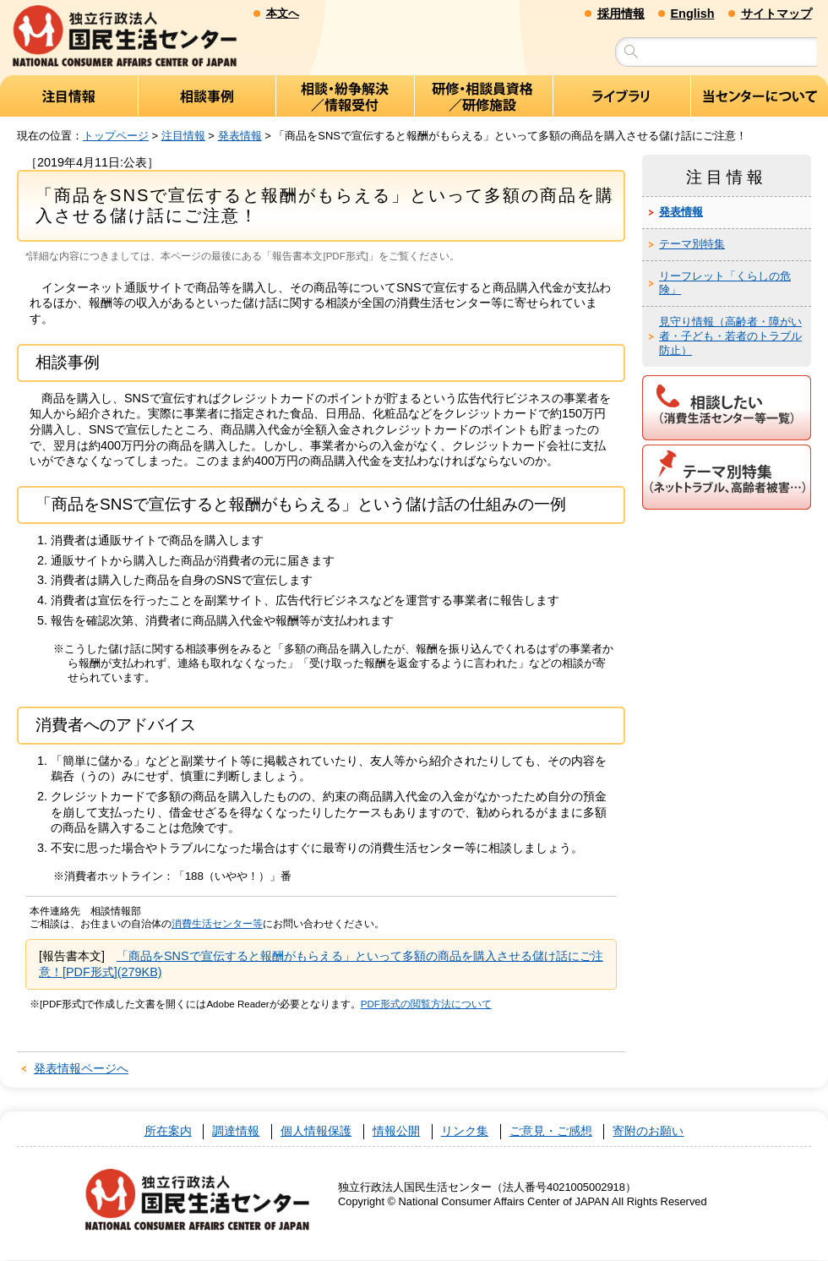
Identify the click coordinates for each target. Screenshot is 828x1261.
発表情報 (240, 135)
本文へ (282, 13)
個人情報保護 (316, 1132)
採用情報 (621, 13)
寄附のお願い (648, 1132)
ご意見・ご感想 (550, 1132)
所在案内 (168, 1132)
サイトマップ (776, 13)
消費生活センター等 (217, 925)
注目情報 (183, 135)
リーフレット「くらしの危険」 (725, 283)
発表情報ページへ (81, 1069)
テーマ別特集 (692, 243)
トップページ (116, 135)
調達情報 (235, 1132)
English (693, 13)
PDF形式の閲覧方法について (426, 1004)
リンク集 (464, 1132)
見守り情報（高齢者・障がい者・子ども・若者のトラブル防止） (730, 337)
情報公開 (396, 1132)
